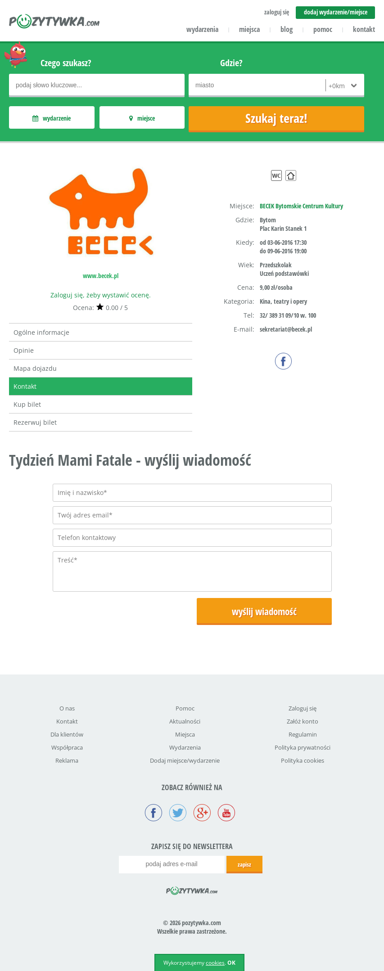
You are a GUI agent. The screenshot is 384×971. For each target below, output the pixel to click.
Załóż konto (302, 721)
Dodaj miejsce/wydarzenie (185, 760)
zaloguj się (276, 12)
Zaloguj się (302, 708)
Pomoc (185, 708)
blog (286, 29)
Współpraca (67, 747)
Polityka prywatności (302, 747)
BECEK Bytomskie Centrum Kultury (301, 206)
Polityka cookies (302, 760)
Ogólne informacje (41, 332)
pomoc (322, 29)
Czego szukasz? (66, 63)
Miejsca (185, 734)
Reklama (66, 760)
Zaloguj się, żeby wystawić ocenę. (100, 295)
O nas (67, 708)
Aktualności (184, 721)
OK (231, 963)
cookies (215, 963)
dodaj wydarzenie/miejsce (335, 12)
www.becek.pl (100, 275)
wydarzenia (202, 29)
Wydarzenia (185, 747)
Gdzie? (231, 63)
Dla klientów (66, 734)
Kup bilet (27, 404)
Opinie (24, 350)
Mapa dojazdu (35, 368)
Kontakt (25, 386)
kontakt (364, 29)
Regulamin (303, 734)
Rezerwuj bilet (35, 422)
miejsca (249, 29)
